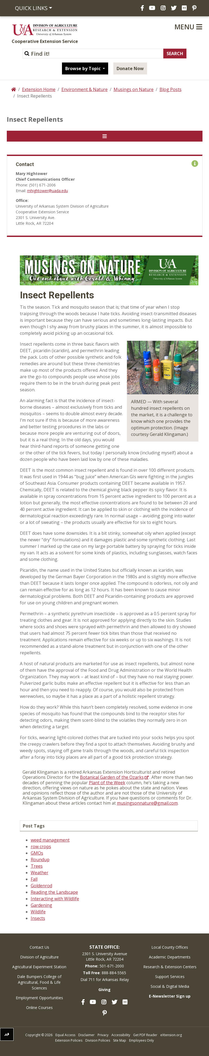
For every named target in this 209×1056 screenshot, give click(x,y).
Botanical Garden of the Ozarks (112, 777)
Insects (38, 918)
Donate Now (130, 68)
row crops (41, 846)
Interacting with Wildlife (55, 899)
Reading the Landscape (54, 892)
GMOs (37, 853)
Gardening (41, 905)
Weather (39, 873)
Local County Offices (169, 947)
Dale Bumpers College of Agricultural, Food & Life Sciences (39, 982)
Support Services (170, 976)
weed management (50, 840)
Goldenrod (41, 886)
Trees (37, 866)
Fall (34, 879)
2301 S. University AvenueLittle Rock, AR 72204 (104, 956)
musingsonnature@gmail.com (147, 803)
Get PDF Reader (145, 1035)
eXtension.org (171, 1035)
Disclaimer (86, 1035)
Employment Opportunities (39, 997)
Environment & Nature (84, 89)
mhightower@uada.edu (47, 190)
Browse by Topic (83, 68)
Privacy (103, 1035)
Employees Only (141, 1040)
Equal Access (65, 1035)
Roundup (40, 860)
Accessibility (120, 1035)
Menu (188, 26)
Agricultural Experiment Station (39, 966)
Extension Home (38, 89)
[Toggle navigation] (104, 136)
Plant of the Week (107, 783)
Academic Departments (170, 957)
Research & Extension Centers (169, 966)
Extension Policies (68, 1040)
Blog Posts (171, 89)
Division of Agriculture (39, 957)
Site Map (119, 1040)
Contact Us (39, 947)
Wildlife (38, 912)
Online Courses (39, 1007)
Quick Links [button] (31, 8)
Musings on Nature (134, 89)
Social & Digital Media (170, 986)
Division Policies (97, 1040)
